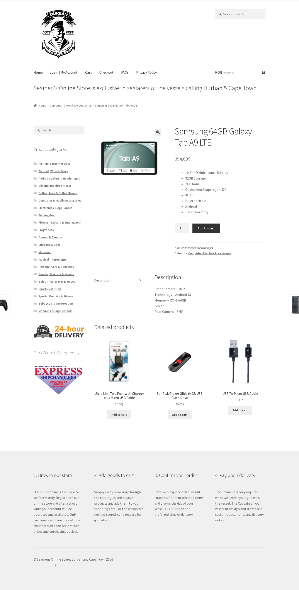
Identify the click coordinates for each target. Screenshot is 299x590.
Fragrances (46, 230)
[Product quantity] (182, 229)
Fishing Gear (47, 215)
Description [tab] (103, 280)
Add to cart (206, 228)
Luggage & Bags (50, 245)
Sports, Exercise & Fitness (56, 296)
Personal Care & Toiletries (56, 267)
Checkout (106, 72)
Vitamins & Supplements (56, 311)
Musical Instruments (53, 259)
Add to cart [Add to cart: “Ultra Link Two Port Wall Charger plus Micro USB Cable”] (119, 415)
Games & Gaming (50, 237)
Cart (88, 72)
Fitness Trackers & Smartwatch (60, 222)
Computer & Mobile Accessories (71, 105)
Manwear (45, 252)
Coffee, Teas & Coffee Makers (58, 193)
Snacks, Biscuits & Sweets (56, 274)
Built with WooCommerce (76, 565)
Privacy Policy (146, 72)
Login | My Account (64, 72)
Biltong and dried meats (55, 186)
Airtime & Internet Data (55, 164)
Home (38, 72)
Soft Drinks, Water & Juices (57, 281)
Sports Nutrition (50, 289)
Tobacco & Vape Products (56, 303)
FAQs (125, 72)
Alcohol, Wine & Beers (53, 171)
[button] (158, 132)
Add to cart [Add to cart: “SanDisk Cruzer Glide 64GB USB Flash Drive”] (179, 415)
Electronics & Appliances (55, 208)
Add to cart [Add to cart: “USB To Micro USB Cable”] (240, 410)
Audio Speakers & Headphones (59, 178)
